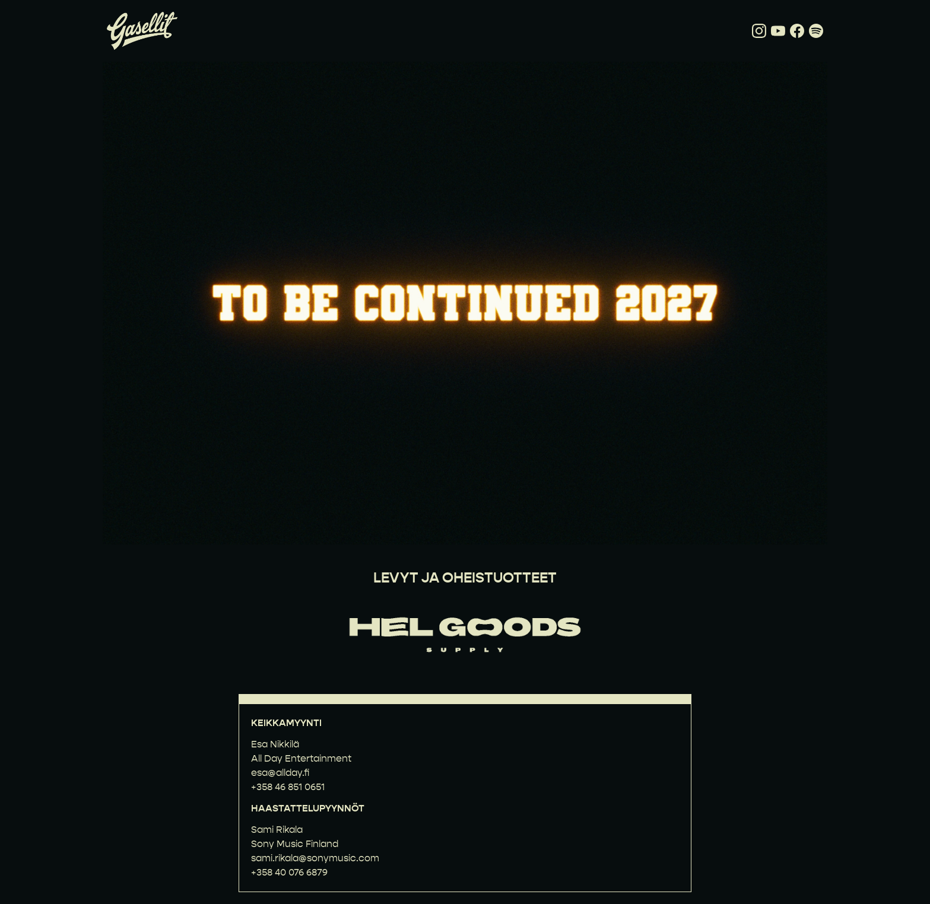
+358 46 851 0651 (288, 786)
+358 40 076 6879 (289, 872)
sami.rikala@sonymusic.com (315, 858)
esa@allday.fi (280, 772)
